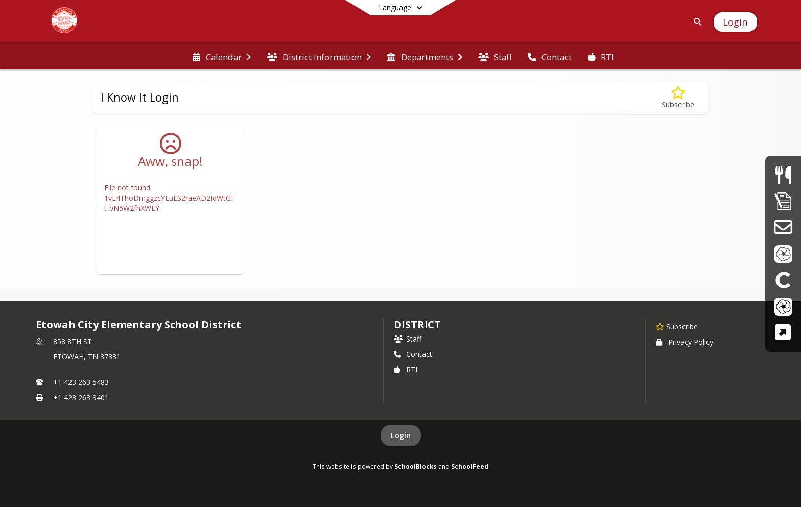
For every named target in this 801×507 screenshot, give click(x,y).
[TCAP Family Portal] (782, 332)
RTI (405, 369)
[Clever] (783, 279)
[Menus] (782, 174)
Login (401, 435)
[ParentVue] (783, 253)
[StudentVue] (783, 306)
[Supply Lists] (783, 200)
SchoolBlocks (415, 466)
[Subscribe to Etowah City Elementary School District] (677, 326)
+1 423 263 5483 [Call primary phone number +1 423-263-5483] (81, 382)
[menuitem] (221, 56)
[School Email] (782, 226)
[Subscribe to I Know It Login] (677, 98)
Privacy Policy (684, 342)
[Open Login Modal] (735, 22)
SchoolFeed (469, 466)
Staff (407, 339)
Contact (413, 354)
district (417, 324)
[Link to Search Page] (695, 22)
